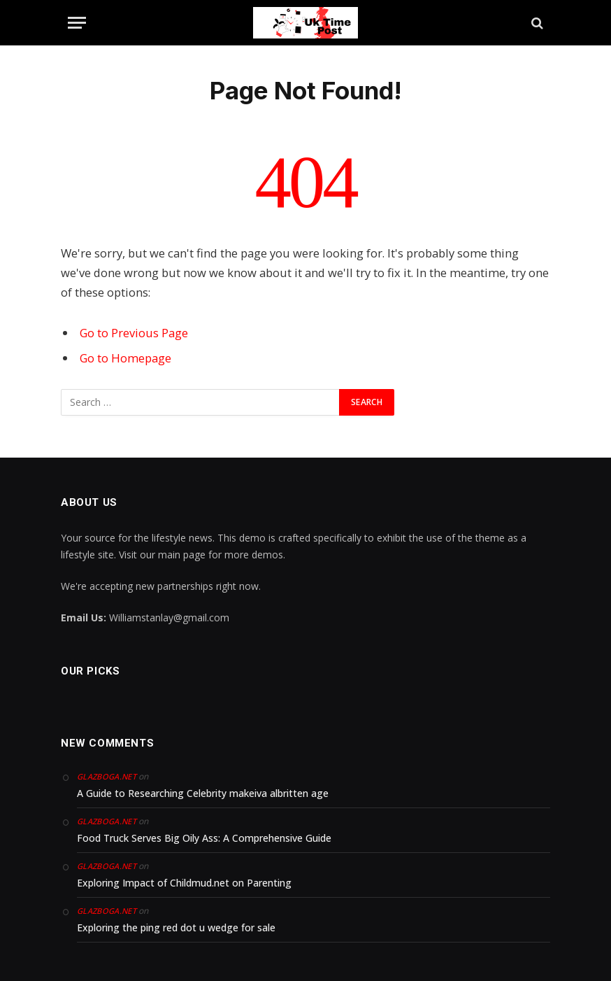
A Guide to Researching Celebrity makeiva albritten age (203, 793)
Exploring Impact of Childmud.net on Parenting (184, 882)
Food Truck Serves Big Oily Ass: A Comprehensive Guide (204, 838)
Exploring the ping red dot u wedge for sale (176, 927)
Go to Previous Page (134, 333)
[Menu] (77, 22)
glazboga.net (106, 776)
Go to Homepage (125, 358)
